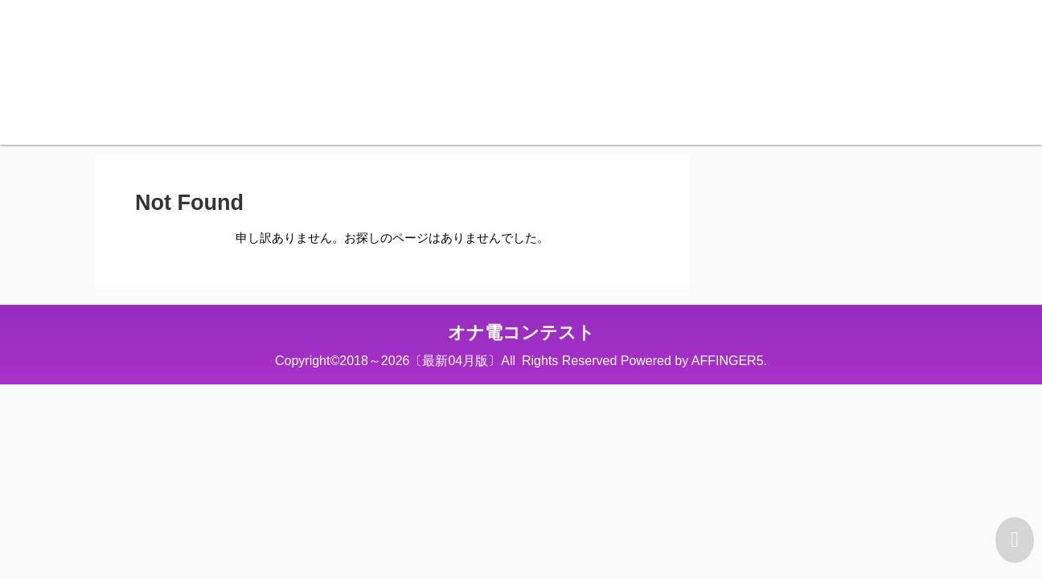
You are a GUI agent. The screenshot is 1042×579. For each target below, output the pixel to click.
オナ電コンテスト (521, 332)
